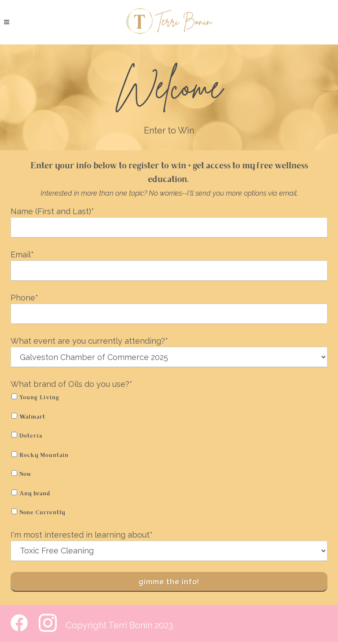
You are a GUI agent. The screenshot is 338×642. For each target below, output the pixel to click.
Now (25, 475)
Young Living (39, 398)
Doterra (30, 436)
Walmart (32, 417)
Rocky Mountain (44, 456)
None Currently (42, 513)
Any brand (34, 494)
